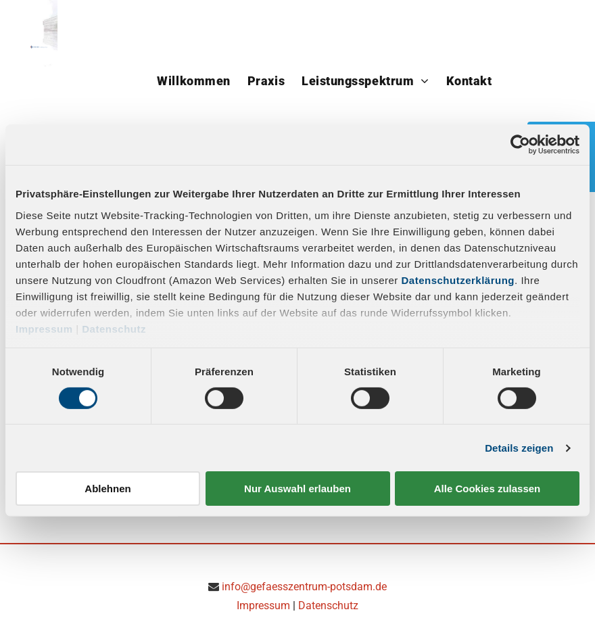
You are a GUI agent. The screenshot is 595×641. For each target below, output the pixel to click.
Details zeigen (519, 448)
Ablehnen (107, 488)
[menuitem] (195, 77)
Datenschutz (114, 328)
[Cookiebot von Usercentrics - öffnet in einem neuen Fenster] (520, 145)
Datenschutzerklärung (458, 279)
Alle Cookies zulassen (487, 488)
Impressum (44, 328)
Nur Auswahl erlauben (297, 488)
